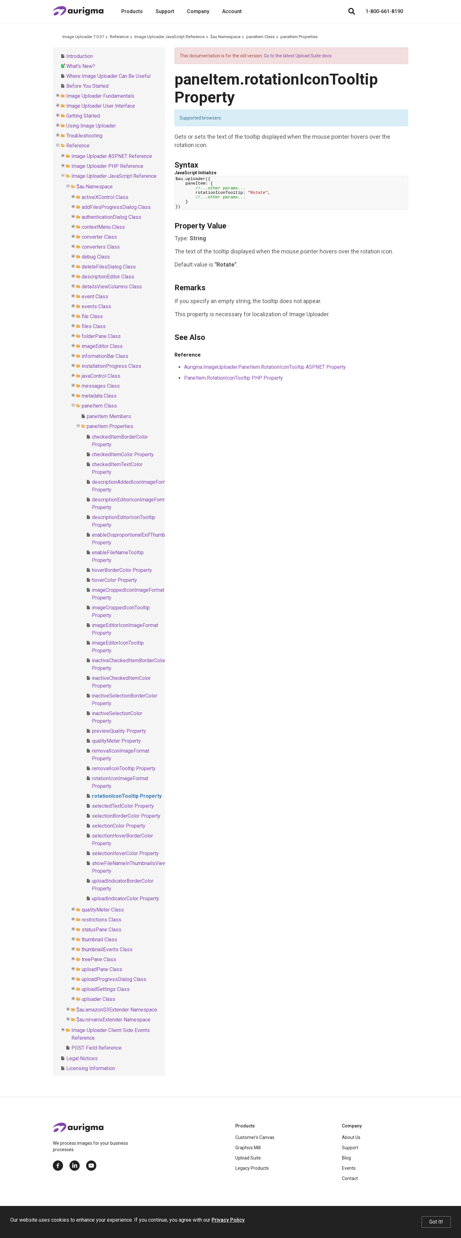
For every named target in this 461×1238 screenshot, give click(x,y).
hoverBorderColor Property (122, 570)
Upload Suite (248, 1157)
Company (198, 11)
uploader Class (98, 999)
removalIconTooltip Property (124, 768)
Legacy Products (252, 1168)
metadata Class (99, 396)
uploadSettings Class (106, 989)
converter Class (99, 237)
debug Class (96, 257)
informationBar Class (105, 356)
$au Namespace (225, 36)
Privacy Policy (228, 1220)
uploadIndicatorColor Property (125, 898)
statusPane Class (101, 930)
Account (232, 11)
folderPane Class (101, 336)
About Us (351, 1137)
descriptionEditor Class (108, 277)
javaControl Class (101, 376)
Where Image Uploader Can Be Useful (108, 76)
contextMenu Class (103, 227)
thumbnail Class (99, 940)
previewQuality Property (119, 731)
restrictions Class (101, 920)
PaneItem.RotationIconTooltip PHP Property (233, 378)
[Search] (351, 11)
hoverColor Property (114, 580)
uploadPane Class (102, 969)
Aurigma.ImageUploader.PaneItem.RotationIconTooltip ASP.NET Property (265, 367)
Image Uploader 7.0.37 (83, 36)
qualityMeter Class (103, 910)
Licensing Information (90, 1068)
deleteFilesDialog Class (109, 267)
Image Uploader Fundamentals (100, 96)
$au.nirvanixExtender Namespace (113, 1020)
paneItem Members (109, 416)
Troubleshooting (84, 136)
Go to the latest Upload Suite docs (298, 55)
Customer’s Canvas (254, 1137)
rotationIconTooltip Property (127, 796)
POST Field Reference (96, 1048)
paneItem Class (260, 36)
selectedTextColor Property (123, 806)
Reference (119, 36)
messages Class (101, 386)
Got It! (436, 1222)
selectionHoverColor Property (125, 853)
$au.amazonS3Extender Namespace (117, 1010)
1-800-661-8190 (384, 11)
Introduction (79, 56)
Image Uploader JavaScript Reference (169, 36)
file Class (92, 316)
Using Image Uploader (91, 126)
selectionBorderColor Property (126, 816)
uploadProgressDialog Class (114, 979)
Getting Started (83, 116)
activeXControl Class (105, 197)
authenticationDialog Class (111, 217)
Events (349, 1168)
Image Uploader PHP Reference (107, 166)
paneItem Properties (299, 36)
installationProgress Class (111, 366)
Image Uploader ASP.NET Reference (111, 156)
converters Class (101, 247)
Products (132, 11)
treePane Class (99, 959)
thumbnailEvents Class (107, 949)
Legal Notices (82, 1058)
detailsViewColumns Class (112, 287)
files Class (94, 326)
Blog (346, 1157)
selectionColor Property (118, 826)
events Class (96, 306)
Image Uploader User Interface (100, 106)
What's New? (80, 66)
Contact (350, 1178)
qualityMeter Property (116, 741)
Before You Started (87, 86)
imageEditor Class (102, 346)
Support (165, 11)
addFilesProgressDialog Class (116, 207)
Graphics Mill (248, 1147)
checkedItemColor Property (123, 454)
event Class (95, 296)
